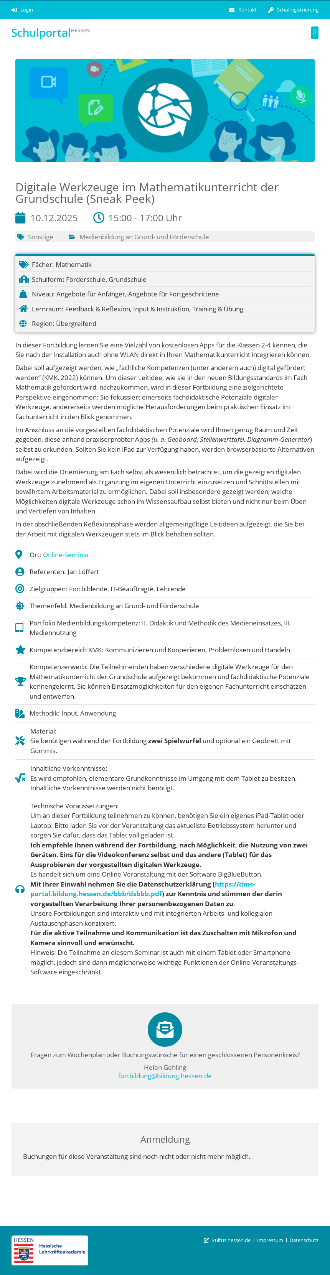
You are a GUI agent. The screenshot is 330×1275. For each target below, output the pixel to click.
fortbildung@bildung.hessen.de (165, 1075)
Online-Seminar (66, 554)
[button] (314, 32)
